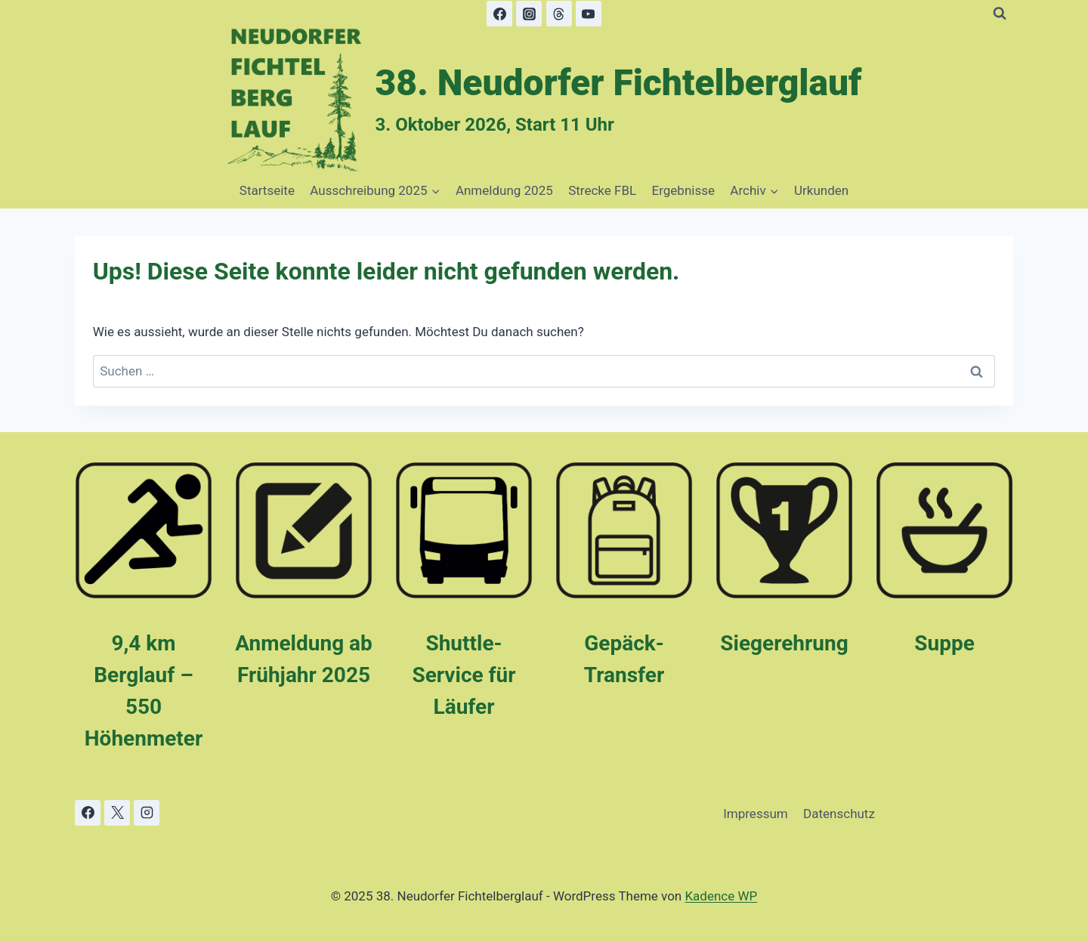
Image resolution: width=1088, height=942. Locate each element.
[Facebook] (499, 13)
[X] (117, 813)
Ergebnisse (683, 190)
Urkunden (821, 190)
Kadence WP (721, 895)
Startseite (267, 190)
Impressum (755, 813)
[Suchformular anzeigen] (999, 13)
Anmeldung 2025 (504, 190)
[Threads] (559, 13)
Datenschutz (839, 813)
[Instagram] (529, 13)
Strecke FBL (602, 190)
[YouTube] (588, 13)
